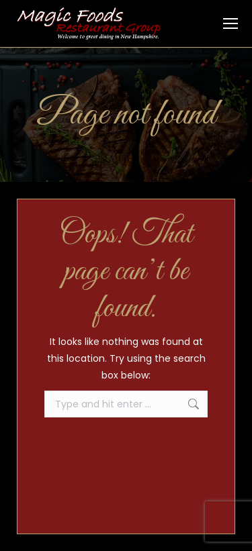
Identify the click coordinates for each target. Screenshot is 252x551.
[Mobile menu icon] (230, 23)
